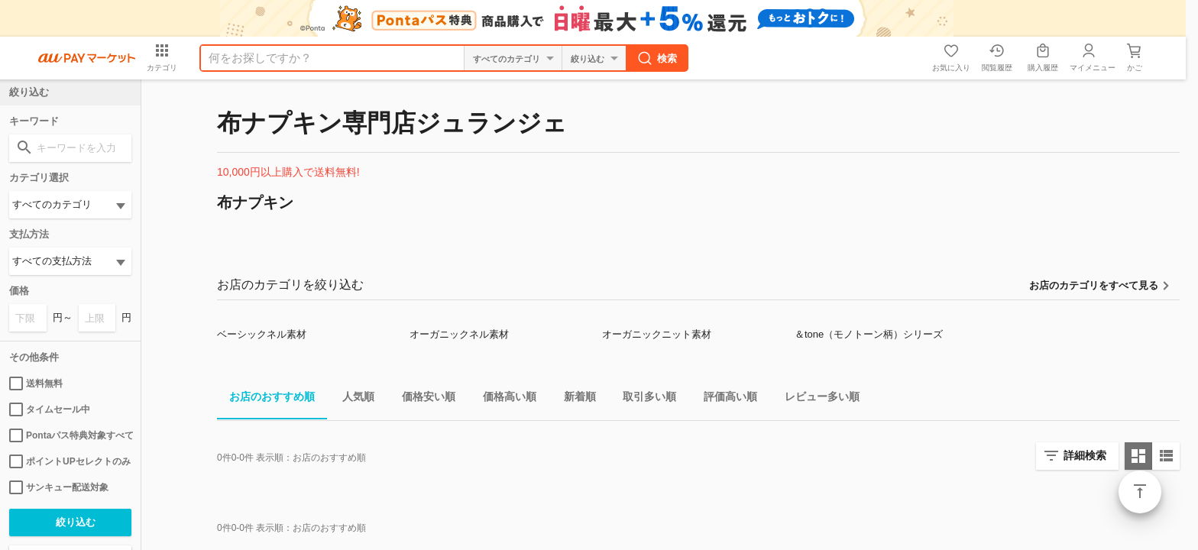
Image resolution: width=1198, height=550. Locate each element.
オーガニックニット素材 (656, 334)
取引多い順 (643, 399)
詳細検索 (1085, 455)
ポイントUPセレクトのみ (70, 461)
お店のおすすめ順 (266, 399)
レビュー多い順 (816, 399)
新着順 (574, 399)
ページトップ (1140, 492)
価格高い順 (503, 399)
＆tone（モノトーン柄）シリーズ (869, 334)
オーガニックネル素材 (459, 334)
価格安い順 (422, 399)
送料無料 (36, 383)
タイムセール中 (49, 409)
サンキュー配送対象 (58, 487)
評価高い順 (724, 399)
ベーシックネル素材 (261, 334)
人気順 (352, 399)
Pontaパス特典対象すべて (70, 435)
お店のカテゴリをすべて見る (1093, 285)
